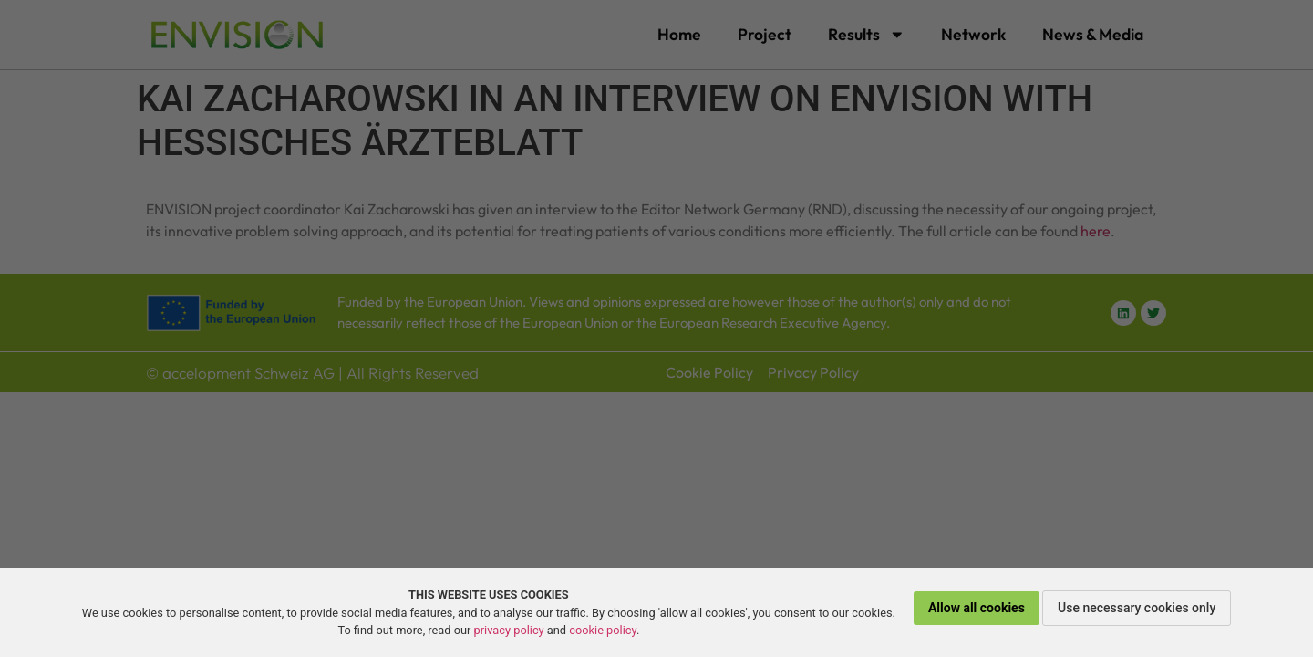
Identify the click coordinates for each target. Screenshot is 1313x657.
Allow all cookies (976, 607)
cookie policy (602, 630)
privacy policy (509, 630)
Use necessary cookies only (1136, 607)
